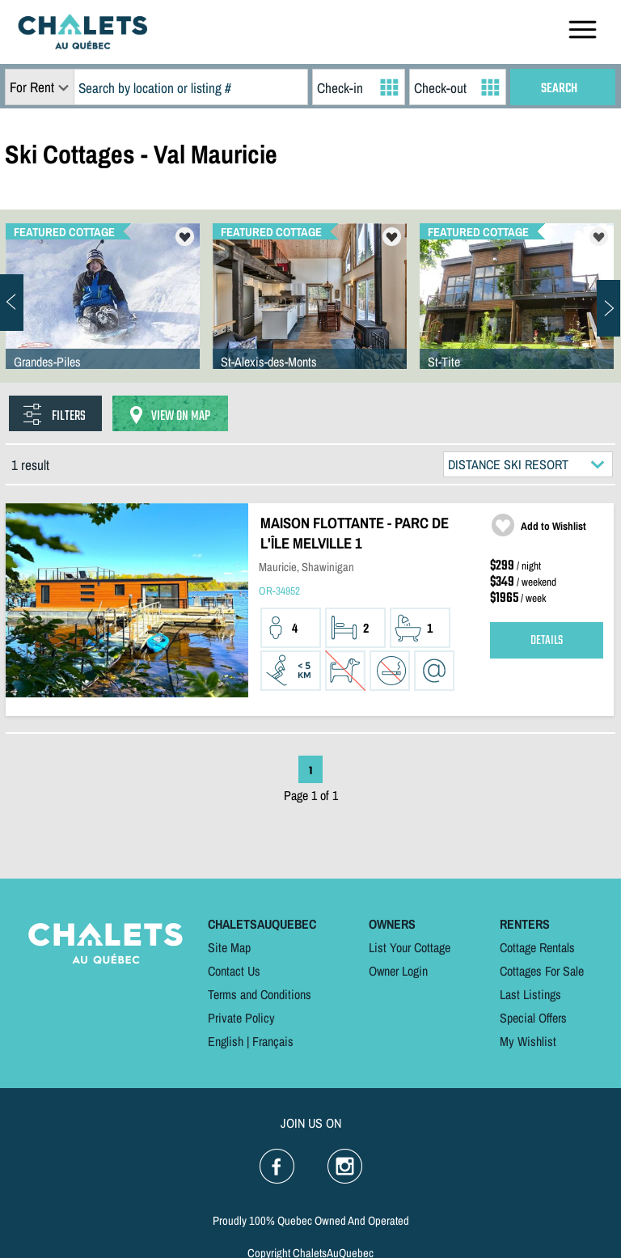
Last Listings (530, 994)
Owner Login (398, 971)
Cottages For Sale (542, 971)
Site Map (229, 947)
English (225, 1041)
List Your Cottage (409, 947)
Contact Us (234, 971)
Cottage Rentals (537, 947)
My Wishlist (528, 1041)
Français (273, 1041)
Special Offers (533, 1018)
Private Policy (241, 1018)
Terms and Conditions (259, 994)
